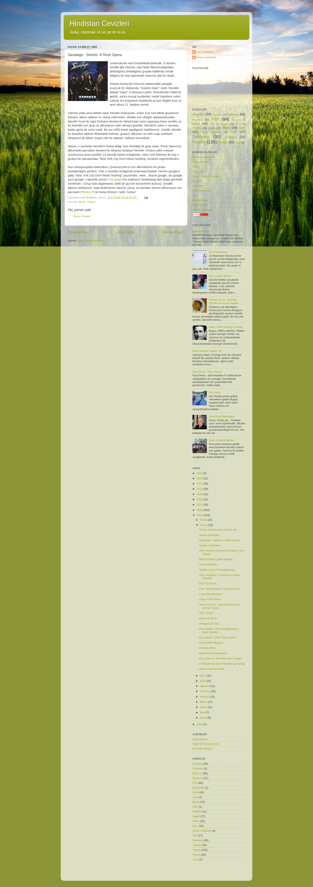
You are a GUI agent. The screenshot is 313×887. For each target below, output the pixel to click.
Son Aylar (214, 392)
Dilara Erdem (200, 161)
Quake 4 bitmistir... (210, 545)
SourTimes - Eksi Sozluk (207, 371)
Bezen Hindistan (206, 57)
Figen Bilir (198, 171)
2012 (200, 478)
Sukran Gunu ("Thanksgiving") (217, 569)
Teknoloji (200, 136)
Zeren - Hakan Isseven (206, 176)
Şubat (204, 717)
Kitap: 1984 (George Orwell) (225, 326)
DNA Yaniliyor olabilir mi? (207, 350)
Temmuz (205, 691)
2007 (200, 504)
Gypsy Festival (208, 618)
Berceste (197, 185)
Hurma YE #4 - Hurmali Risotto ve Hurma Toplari (223, 301)
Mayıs (204, 701)
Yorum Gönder (81, 216)
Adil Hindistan (204, 51)
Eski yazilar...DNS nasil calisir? (217, 637)
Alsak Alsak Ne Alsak (211, 668)
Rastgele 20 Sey (209, 623)
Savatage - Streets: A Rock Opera (219, 540)
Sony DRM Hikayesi (211, 642)
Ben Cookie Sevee (220, 275)
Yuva (238, 142)
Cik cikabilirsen (208, 564)
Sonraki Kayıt (79, 232)
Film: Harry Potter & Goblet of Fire (219, 588)
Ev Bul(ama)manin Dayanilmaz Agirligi (222, 663)
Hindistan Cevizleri (99, 23)
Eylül (203, 680)
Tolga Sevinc (200, 204)
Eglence (233, 114)
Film (215, 119)
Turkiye (230, 137)
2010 (200, 488)
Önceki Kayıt (172, 232)
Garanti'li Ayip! (201, 231)
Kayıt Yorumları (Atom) (91, 240)
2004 (200, 724)
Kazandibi (236, 120)
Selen (195, 166)
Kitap (196, 123)
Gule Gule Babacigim (221, 416)
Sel (194, 195)
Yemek (223, 142)
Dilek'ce (197, 181)
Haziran (205, 696)
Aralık (203, 519)
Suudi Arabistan (211, 132)
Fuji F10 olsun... (208, 583)
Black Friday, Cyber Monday (216, 559)
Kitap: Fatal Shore (210, 599)
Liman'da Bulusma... (211, 594)
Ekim (203, 675)
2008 (200, 499)
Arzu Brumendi (201, 190)
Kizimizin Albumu (202, 748)
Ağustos (205, 686)
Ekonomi (197, 119)
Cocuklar (217, 114)
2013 (200, 473)
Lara (212, 124)
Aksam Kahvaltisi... (210, 535)
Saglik (211, 127)
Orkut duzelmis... (219, 251)
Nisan (203, 707)
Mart (203, 712)
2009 (200, 494)
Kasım (204, 525)
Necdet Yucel (200, 200)
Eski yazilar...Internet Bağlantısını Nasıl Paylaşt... (219, 630)
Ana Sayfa (126, 232)
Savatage (115, 179)
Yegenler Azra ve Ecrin (206, 743)
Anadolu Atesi (207, 647)
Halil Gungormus (202, 209)
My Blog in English (203, 157)
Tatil (233, 132)
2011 (200, 483)
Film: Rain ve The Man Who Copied (220, 658)
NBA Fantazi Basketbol (213, 653)
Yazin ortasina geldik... (222, 440)
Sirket (226, 127)
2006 (200, 510)
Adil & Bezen (200, 739)
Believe (87, 192)
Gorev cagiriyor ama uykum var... (219, 529)
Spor (242, 127)
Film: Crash (206, 613)
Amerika (198, 114)
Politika (196, 127)
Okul (238, 124)
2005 (200, 515)
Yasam (91, 201)
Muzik (82, 201)
